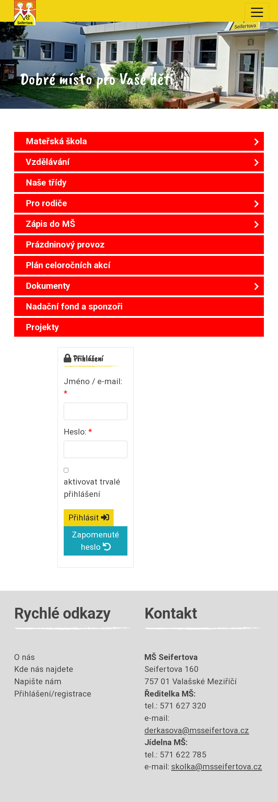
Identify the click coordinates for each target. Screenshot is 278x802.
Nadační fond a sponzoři (74, 307)
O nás (24, 657)
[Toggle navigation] (257, 12)
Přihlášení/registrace (52, 693)
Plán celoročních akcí (68, 265)
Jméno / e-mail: (93, 381)
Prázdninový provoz (65, 245)
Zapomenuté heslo (95, 541)
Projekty (42, 327)
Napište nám (38, 681)
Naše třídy (46, 183)
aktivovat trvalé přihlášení (92, 488)
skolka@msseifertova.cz (216, 766)
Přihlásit (88, 517)
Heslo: (75, 431)
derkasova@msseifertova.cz (196, 730)
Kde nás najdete (43, 669)
